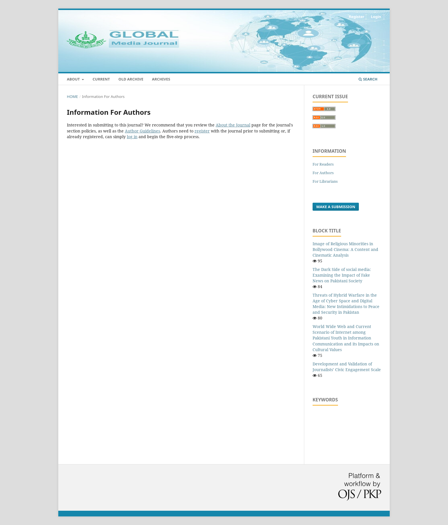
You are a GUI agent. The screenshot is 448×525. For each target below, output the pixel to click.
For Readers (323, 164)
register (202, 131)
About (74, 79)
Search (368, 79)
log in (132, 136)
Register (356, 16)
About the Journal (233, 125)
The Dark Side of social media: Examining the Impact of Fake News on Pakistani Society (342, 275)
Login (376, 16)
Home (72, 96)
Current (101, 79)
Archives (161, 79)
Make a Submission (335, 206)
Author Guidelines (142, 131)
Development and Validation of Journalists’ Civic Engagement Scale (347, 366)
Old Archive (131, 79)
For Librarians (325, 181)
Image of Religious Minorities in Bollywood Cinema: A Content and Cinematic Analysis (345, 249)
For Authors (323, 172)
